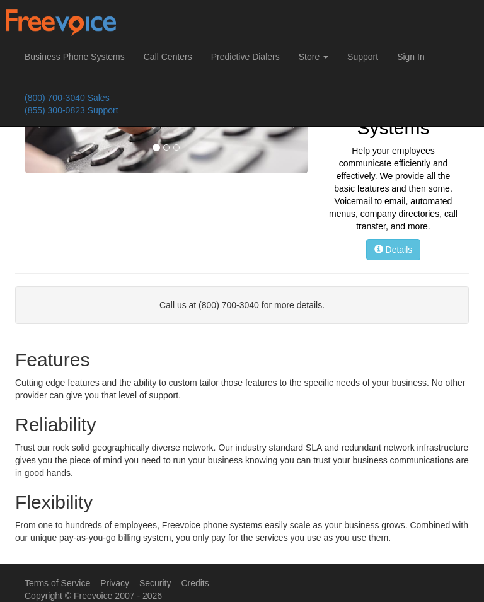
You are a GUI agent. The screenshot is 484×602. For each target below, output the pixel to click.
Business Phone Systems (75, 57)
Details (393, 250)
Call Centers (168, 57)
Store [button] (313, 57)
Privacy (114, 583)
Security (155, 583)
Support (362, 57)
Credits (195, 583)
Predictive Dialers (245, 57)
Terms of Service (57, 583)
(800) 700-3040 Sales (67, 98)
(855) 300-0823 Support (71, 110)
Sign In (411, 57)
